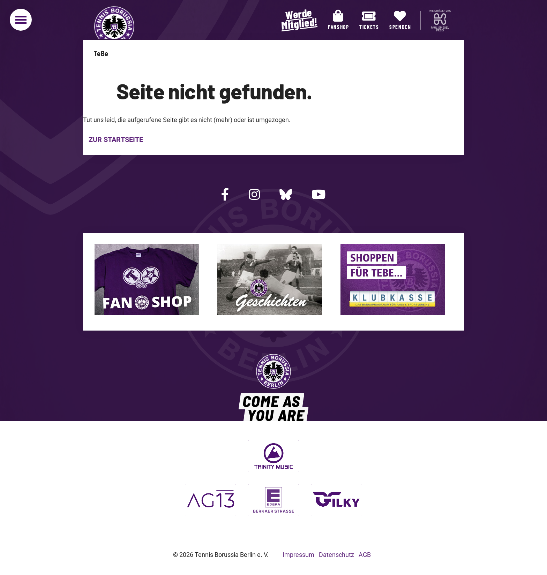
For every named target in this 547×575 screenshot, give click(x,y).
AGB (365, 554)
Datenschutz (336, 554)
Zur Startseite (116, 139)
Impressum (298, 554)
